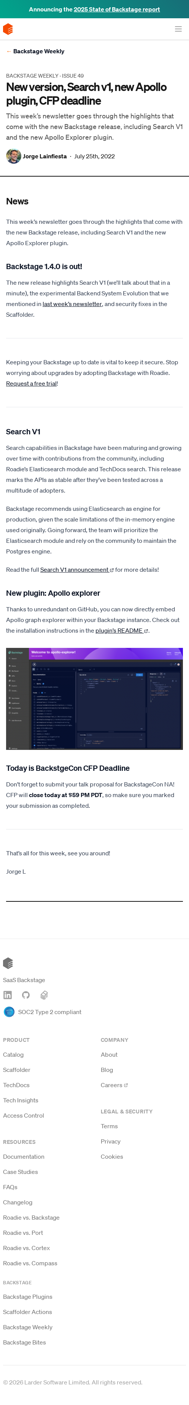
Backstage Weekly (35, 51)
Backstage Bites (24, 1342)
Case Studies (20, 1171)
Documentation (23, 1156)
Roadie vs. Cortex (26, 1248)
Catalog (13, 1054)
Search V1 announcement (77, 569)
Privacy (111, 1141)
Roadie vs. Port (23, 1232)
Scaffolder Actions (27, 1312)
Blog (107, 1069)
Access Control (23, 1115)
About (109, 1054)
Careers (114, 1085)
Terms (109, 1126)
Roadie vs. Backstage (31, 1217)
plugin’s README (121, 630)
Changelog (17, 1202)
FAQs (10, 1187)
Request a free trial (31, 383)
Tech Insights (20, 1100)
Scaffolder (16, 1069)
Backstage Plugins (27, 1296)
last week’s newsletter (72, 304)
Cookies (112, 1156)
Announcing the (94, 9)
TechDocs (16, 1085)
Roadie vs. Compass (30, 1263)
